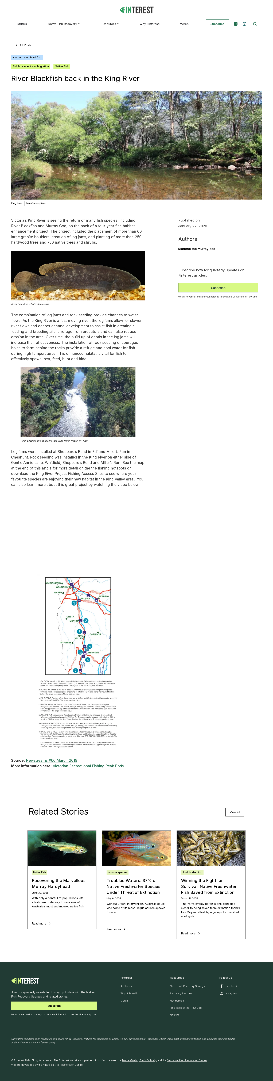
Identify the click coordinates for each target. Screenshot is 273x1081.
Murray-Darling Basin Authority (139, 1060)
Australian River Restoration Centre (187, 1060)
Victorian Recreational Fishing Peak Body (88, 766)
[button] (64, 23)
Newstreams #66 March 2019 (51, 760)
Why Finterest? (150, 24)
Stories (22, 23)
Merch (184, 24)
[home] (136, 10)
